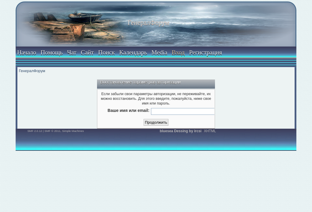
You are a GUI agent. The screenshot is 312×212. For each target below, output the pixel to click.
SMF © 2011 (52, 130)
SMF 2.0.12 (34, 130)
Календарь (133, 52)
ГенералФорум (148, 22)
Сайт (87, 52)
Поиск (106, 52)
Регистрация (205, 52)
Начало (26, 52)
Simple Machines (73, 130)
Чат (71, 52)
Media (160, 52)
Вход (178, 52)
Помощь (52, 52)
